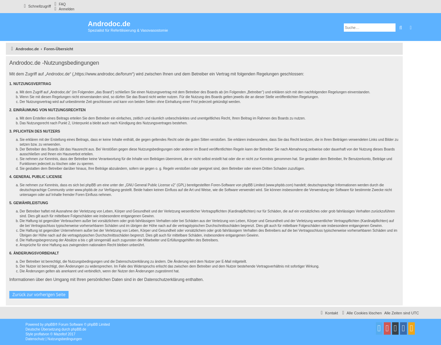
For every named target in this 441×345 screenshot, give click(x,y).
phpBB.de (78, 329)
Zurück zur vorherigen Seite (38, 294)
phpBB (50, 324)
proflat (39, 334)
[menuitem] (59, 4)
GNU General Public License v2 (150, 185)
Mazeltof (60, 334)
